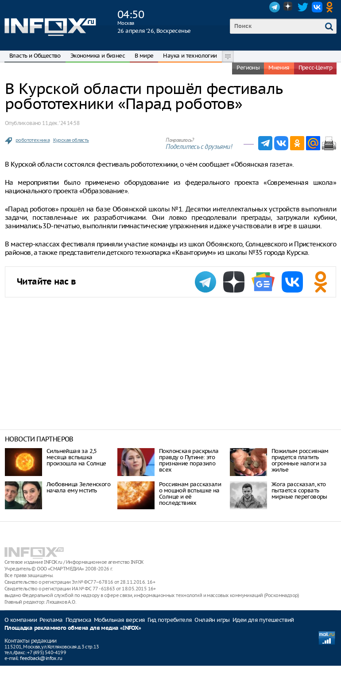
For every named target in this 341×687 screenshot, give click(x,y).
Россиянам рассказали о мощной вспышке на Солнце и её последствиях (190, 493)
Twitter (303, 7)
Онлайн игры (211, 620)
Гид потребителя (169, 620)
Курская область (71, 140)
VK (317, 7)
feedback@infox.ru (41, 658)
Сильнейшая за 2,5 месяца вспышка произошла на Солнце (76, 457)
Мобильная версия (119, 620)
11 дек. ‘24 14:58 (60, 123)
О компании (20, 620)
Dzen (288, 7)
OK (331, 7)
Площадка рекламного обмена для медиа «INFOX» (72, 628)
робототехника (33, 140)
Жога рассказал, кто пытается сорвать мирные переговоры (299, 490)
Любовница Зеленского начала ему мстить (78, 487)
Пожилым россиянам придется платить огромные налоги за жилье (300, 460)
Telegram (274, 7)
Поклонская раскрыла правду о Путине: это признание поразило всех (189, 460)
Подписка (78, 620)
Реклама (51, 620)
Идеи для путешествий (263, 620)
